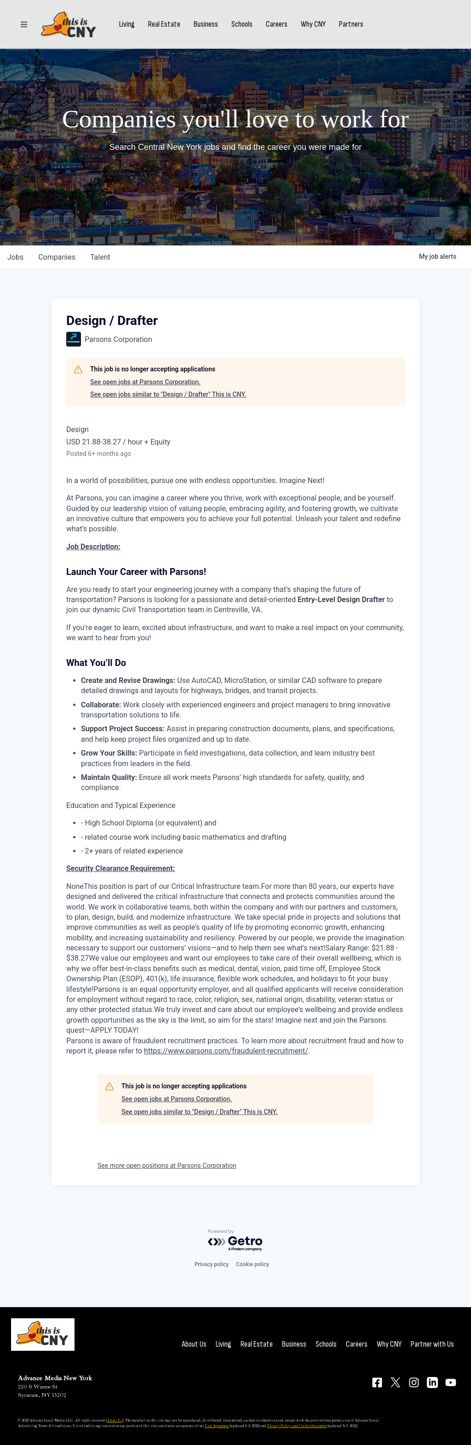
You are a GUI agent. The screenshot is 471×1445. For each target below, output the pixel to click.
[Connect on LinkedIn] (432, 1382)
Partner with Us (432, 1344)
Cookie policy (252, 1264)
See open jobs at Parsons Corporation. (145, 382)
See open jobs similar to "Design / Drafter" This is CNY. (168, 394)
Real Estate (164, 24)
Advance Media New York (55, 1378)
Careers (276, 24)
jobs (15, 257)
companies (56, 257)
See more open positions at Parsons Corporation (167, 1165)
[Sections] (24, 24)
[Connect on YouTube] (451, 1382)
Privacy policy (212, 1264)
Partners (351, 24)
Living (127, 24)
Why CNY (313, 24)
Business (206, 24)
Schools (242, 24)
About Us (194, 1344)
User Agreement (217, 1425)
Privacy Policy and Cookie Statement (297, 1425)
